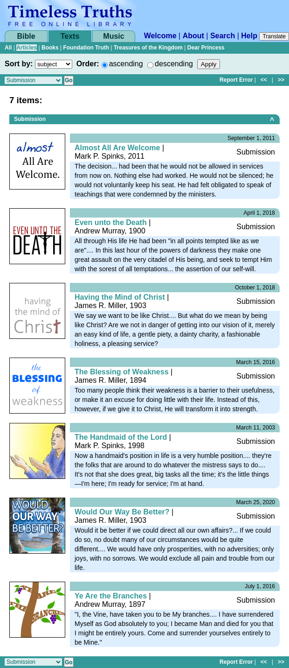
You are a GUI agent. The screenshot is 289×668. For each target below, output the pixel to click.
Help (249, 36)
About (193, 36)
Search (222, 36)
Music (113, 36)
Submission (30, 119)
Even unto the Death (111, 222)
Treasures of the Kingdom (148, 47)
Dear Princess (206, 47)
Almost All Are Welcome (117, 148)
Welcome (160, 36)
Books (50, 47)
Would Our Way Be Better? (122, 512)
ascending (126, 64)
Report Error (236, 80)
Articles (26, 47)
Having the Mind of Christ (120, 297)
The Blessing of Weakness (122, 372)
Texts (70, 36)
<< (264, 80)
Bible (26, 36)
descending (174, 64)
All (8, 47)
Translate (274, 36)
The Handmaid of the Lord (121, 437)
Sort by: (19, 64)
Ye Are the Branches (111, 596)
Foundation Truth (86, 47)
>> (281, 80)
